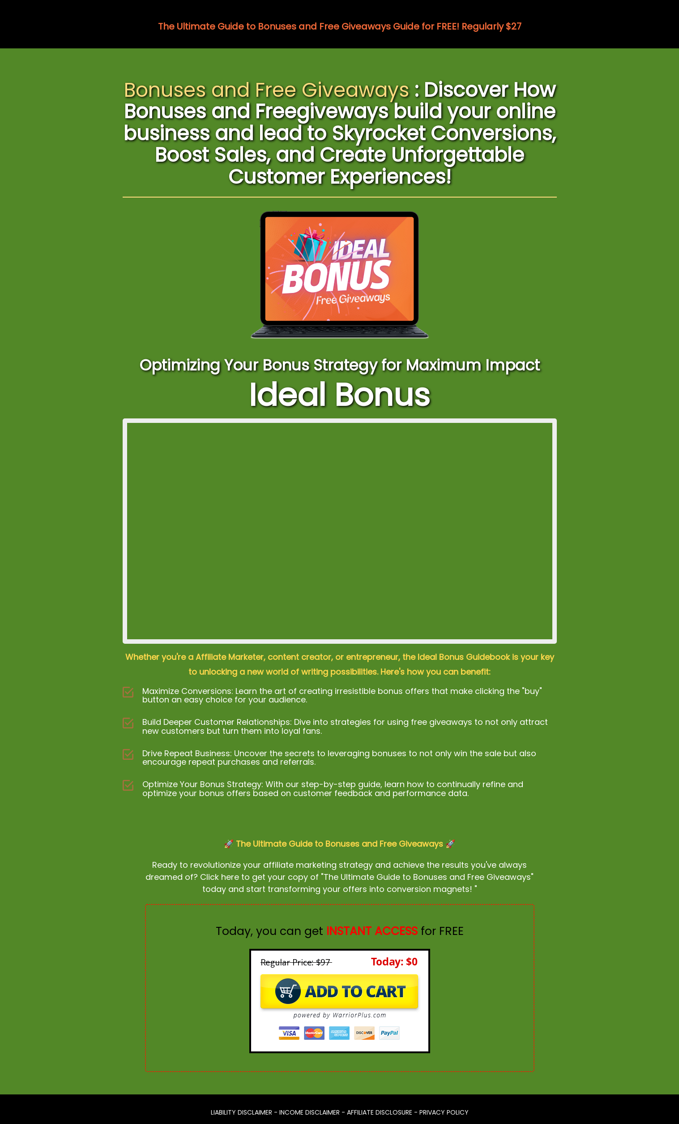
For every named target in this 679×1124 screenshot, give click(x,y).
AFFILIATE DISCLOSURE (379, 1112)
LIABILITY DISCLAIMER (241, 1112)
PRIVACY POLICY (444, 1112)
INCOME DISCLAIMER (309, 1112)
